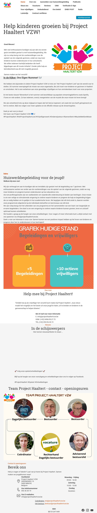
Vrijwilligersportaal (84, 17)
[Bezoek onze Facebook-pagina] (83, 510)
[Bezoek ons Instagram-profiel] (87, 510)
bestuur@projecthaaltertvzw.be (57, 504)
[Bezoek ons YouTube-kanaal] (92, 510)
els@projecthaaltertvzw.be (55, 501)
